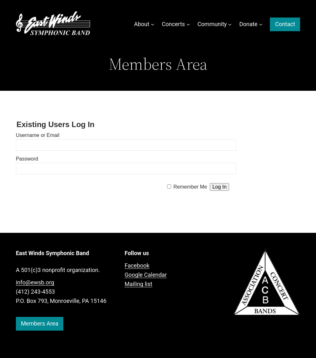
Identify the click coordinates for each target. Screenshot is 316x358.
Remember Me (190, 187)
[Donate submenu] (261, 24)
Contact (285, 24)
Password (27, 158)
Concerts (173, 24)
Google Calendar (146, 274)
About (141, 24)
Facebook (137, 265)
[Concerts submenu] (188, 24)
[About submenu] (152, 24)
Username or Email (38, 135)
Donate (248, 24)
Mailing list (138, 284)
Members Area (40, 323)
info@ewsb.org (35, 282)
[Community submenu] (230, 24)
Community (212, 24)
